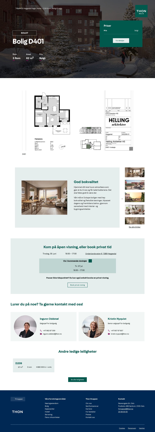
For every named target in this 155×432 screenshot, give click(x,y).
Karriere (89, 409)
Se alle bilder (134, 227)
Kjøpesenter (49, 409)
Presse (88, 415)
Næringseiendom (51, 403)
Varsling (141, 428)
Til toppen (18, 399)
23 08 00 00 (123, 412)
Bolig (47, 406)
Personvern (132, 428)
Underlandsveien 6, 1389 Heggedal (100, 254)
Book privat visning (77, 285)
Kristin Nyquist (117, 318)
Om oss (89, 403)
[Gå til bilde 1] (134, 172)
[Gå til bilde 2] (134, 185)
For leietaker (91, 412)
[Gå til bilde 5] (134, 222)
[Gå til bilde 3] (134, 197)
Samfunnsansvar (92, 406)
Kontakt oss (90, 417)
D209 (18, 363)
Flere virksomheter (52, 417)
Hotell (47, 412)
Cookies (122, 428)
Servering (48, 415)
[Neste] (122, 198)
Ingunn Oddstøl (49, 318)
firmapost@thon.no (125, 409)
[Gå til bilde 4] (134, 210)
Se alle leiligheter (77, 380)
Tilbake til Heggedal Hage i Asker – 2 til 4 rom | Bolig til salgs (37, 8)
